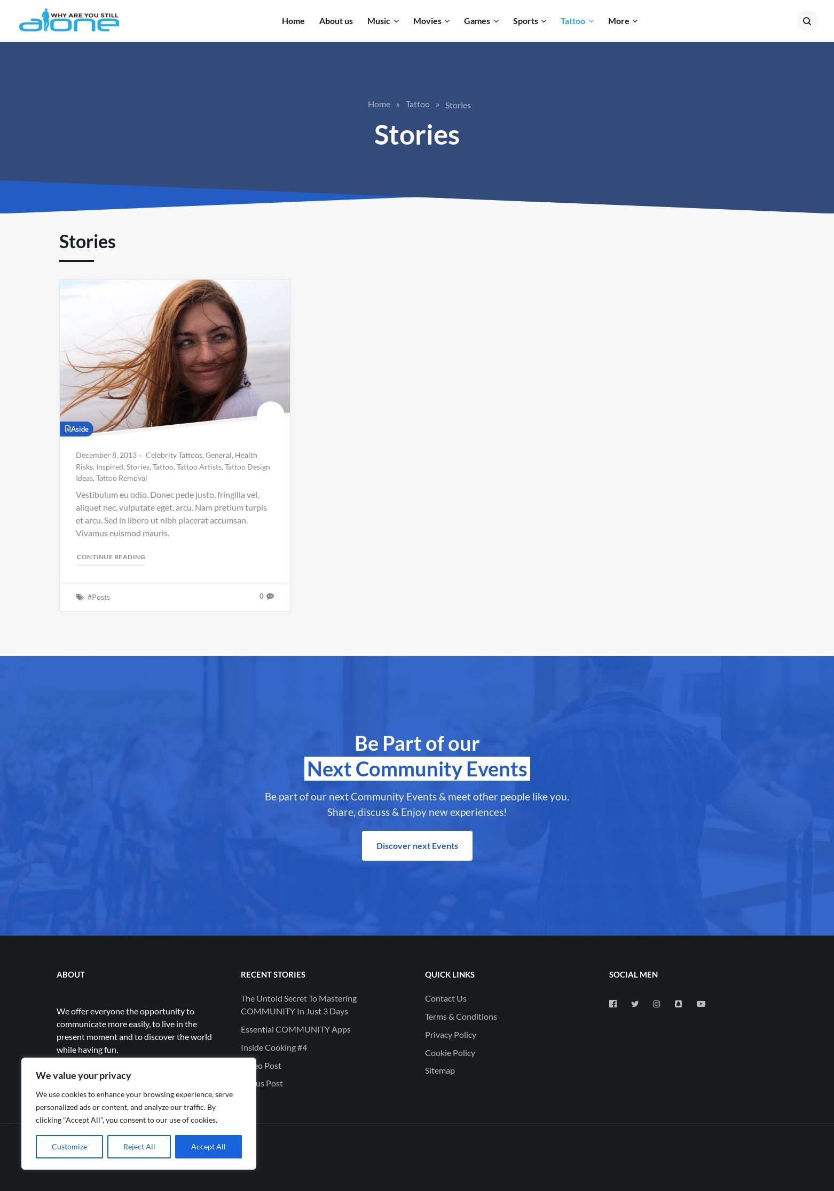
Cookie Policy (450, 1052)
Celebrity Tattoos (174, 454)
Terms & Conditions (461, 1016)
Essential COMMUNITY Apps (296, 1029)
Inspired (109, 466)
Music (378, 20)
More (619, 20)
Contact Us (446, 998)
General (219, 454)
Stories (138, 466)
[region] (138, 1114)
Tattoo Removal (121, 477)
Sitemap (440, 1070)
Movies (427, 20)
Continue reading (111, 556)
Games (477, 20)
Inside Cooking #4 (274, 1047)
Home (293, 20)
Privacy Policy (450, 1034)
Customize (69, 1146)
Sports (525, 20)
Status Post (262, 1083)
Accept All (208, 1146)
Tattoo (573, 20)
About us (336, 20)
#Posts (99, 596)
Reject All (139, 1146)
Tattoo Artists (199, 466)
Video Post (261, 1065)
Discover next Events (417, 845)
